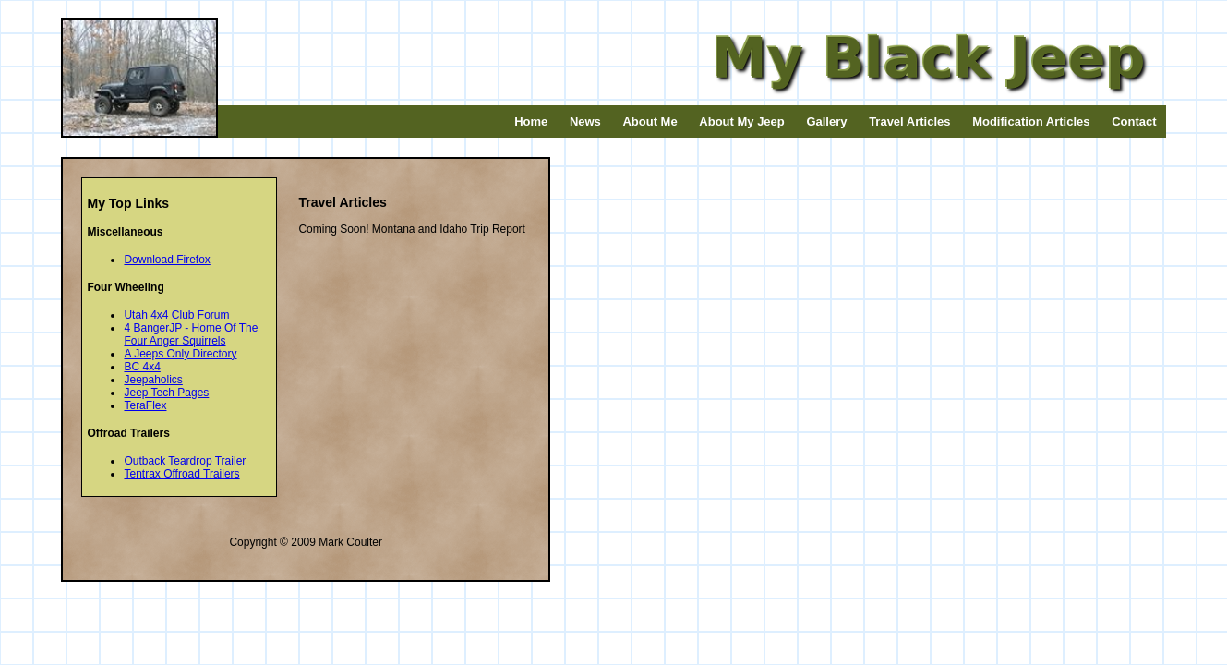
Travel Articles (909, 121)
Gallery (826, 121)
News (585, 121)
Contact (1134, 121)
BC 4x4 (142, 366)
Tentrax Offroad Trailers (181, 473)
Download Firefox (167, 259)
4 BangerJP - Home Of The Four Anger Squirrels (191, 334)
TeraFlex (145, 405)
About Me (649, 121)
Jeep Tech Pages (166, 392)
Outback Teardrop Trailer (185, 460)
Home (530, 121)
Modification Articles (1030, 121)
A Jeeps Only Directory (180, 353)
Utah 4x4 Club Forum (176, 314)
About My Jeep (741, 121)
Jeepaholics (153, 379)
